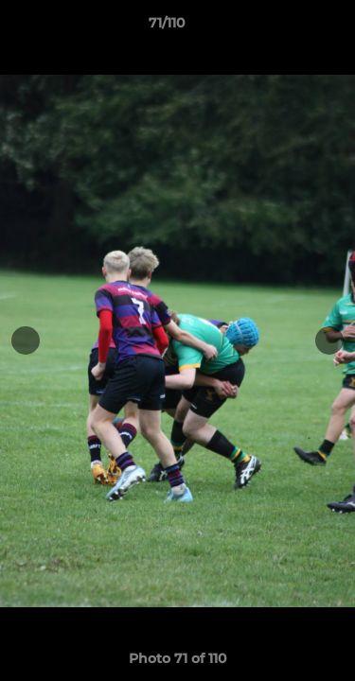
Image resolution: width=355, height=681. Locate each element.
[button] (286, 27)
